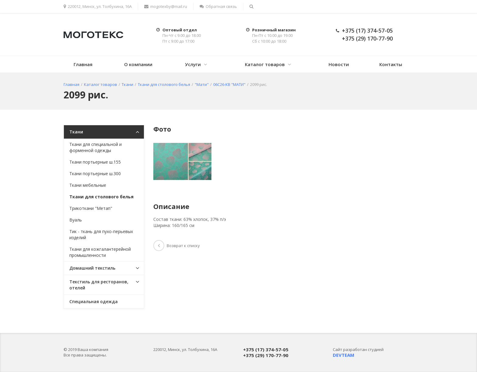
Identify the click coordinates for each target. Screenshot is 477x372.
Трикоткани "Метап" (90, 208)
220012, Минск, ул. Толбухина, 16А (98, 6)
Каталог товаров (265, 64)
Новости (339, 64)
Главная (83, 64)
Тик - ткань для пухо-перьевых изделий (101, 234)
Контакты (390, 64)
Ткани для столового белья (101, 197)
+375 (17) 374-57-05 (367, 30)
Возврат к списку (176, 245)
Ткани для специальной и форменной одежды (95, 147)
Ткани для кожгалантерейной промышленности (100, 252)
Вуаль (75, 220)
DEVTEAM (343, 355)
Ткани (76, 132)
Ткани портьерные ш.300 (95, 173)
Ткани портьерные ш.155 (95, 162)
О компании (138, 64)
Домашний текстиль (92, 268)
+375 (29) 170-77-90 (367, 38)
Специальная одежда (93, 301)
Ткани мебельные (87, 185)
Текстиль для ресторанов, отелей (98, 285)
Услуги (193, 64)
